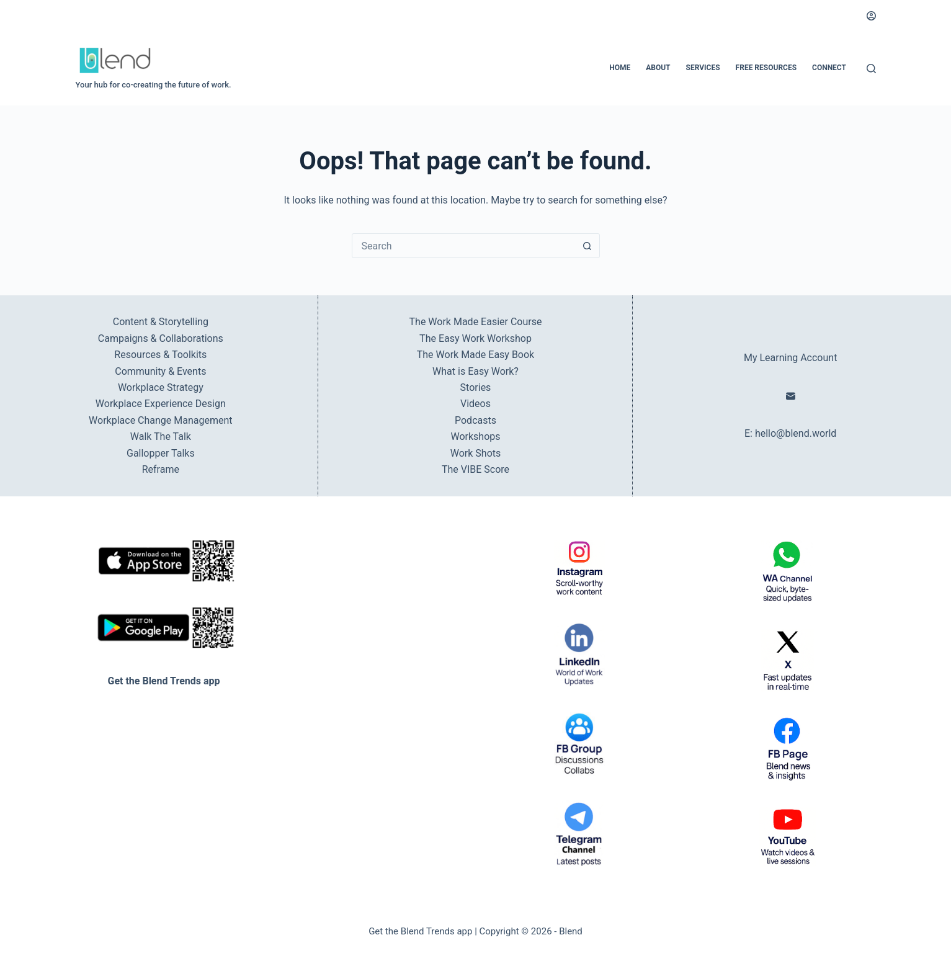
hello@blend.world (796, 433)
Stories (475, 387)
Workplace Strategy (160, 387)
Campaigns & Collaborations (160, 338)
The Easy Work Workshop (475, 338)
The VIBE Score (475, 469)
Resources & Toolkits (160, 354)
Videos (475, 403)
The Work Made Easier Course (475, 322)
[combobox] (464, 245)
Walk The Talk (160, 436)
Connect (829, 67)
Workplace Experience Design (161, 403)
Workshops (475, 436)
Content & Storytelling (160, 322)
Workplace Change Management (160, 420)
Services (703, 67)
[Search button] (587, 245)
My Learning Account (790, 358)
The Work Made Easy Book (475, 354)
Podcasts (475, 420)
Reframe (160, 469)
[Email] (790, 396)
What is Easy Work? (475, 371)
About (658, 67)
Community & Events (160, 371)
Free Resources (766, 67)
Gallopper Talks (161, 453)
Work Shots (475, 453)
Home (619, 67)
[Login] (871, 15)
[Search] (871, 68)
